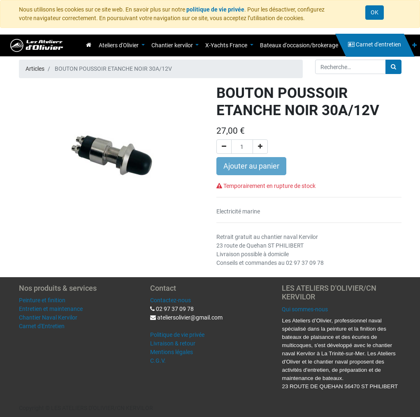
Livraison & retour (172, 343)
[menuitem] (88, 45)
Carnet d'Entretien (42, 326)
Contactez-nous (170, 300)
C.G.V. (158, 360)
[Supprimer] (224, 146)
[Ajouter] (260, 146)
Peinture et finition (42, 300)
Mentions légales (171, 352)
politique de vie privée (215, 9)
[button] (414, 45)
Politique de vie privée (177, 334)
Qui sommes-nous (305, 309)
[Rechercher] (393, 67)
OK (374, 12)
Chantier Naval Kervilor (48, 317)
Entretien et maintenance (51, 309)
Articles (35, 68)
